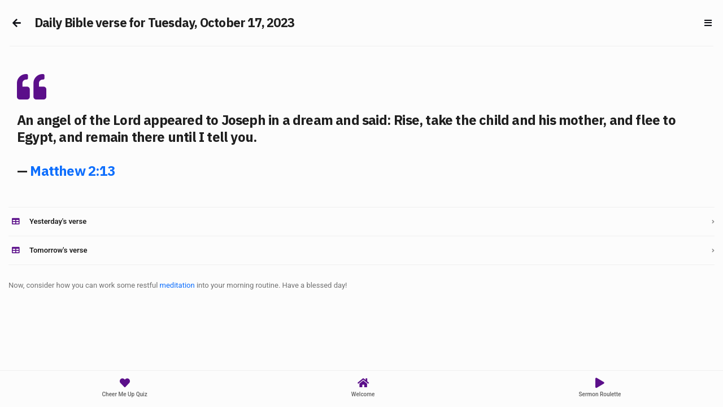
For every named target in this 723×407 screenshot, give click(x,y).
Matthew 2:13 (72, 171)
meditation (177, 285)
